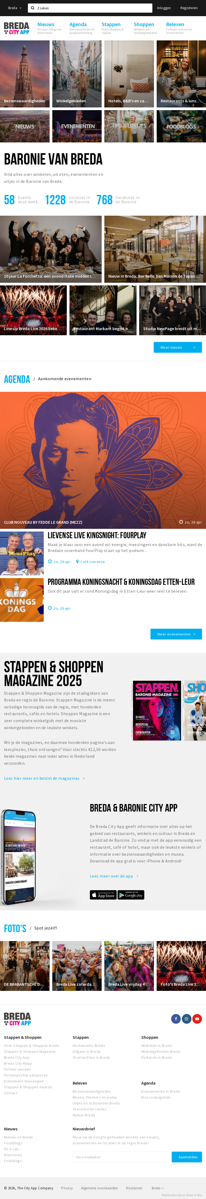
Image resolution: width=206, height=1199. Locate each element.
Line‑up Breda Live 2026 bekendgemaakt (33, 328)
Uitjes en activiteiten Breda (96, 1103)
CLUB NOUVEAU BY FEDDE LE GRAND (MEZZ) (43, 522)
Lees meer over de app (114, 876)
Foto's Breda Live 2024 (181, 984)
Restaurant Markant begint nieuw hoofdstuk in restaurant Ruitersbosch (102, 328)
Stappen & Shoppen (23, 1037)
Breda (15, 8)
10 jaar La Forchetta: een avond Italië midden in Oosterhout (51, 276)
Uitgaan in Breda (87, 1051)
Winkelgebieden (71, 100)
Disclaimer (134, 1188)
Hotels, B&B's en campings (129, 100)
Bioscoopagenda (156, 1097)
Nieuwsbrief (84, 1128)
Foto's (15, 928)
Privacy (67, 1188)
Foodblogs (13, 1143)
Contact (10, 1092)
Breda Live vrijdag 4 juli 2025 (129, 984)
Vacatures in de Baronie (127, 199)
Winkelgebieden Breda (161, 1051)
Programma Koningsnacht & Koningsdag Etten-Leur (121, 581)
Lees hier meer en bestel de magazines (44, 778)
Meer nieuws (171, 347)
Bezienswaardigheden (24, 100)
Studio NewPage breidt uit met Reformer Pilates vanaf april (172, 328)
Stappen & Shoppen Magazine (30, 1051)
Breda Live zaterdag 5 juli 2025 (77, 984)
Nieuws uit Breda (18, 1137)
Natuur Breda (84, 1115)
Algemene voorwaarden (99, 1188)
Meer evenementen (174, 634)
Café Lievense (92, 561)
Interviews (13, 1154)
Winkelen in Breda (156, 1045)
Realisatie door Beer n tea (182, 1195)
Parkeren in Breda (156, 1057)
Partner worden (17, 1069)
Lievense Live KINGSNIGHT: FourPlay (97, 535)
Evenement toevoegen (23, 1081)
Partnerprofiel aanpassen (26, 1075)
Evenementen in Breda (160, 1091)
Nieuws (10, 1128)
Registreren (189, 8)
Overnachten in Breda (91, 1057)
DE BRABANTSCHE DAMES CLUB (25, 984)
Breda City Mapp (18, 1063)
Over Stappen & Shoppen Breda (31, 1045)
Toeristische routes (89, 1109)
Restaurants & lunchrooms (181, 100)
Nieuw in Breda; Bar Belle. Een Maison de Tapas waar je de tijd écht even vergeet (155, 276)
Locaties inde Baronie (79, 199)
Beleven (80, 1083)
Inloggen (164, 8)
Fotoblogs (13, 1160)
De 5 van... (12, 1148)
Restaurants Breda (89, 1045)
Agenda (17, 379)
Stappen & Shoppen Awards (28, 1087)
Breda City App (17, 1057)
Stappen (81, 1037)
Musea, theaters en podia (95, 1097)
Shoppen (149, 1037)
